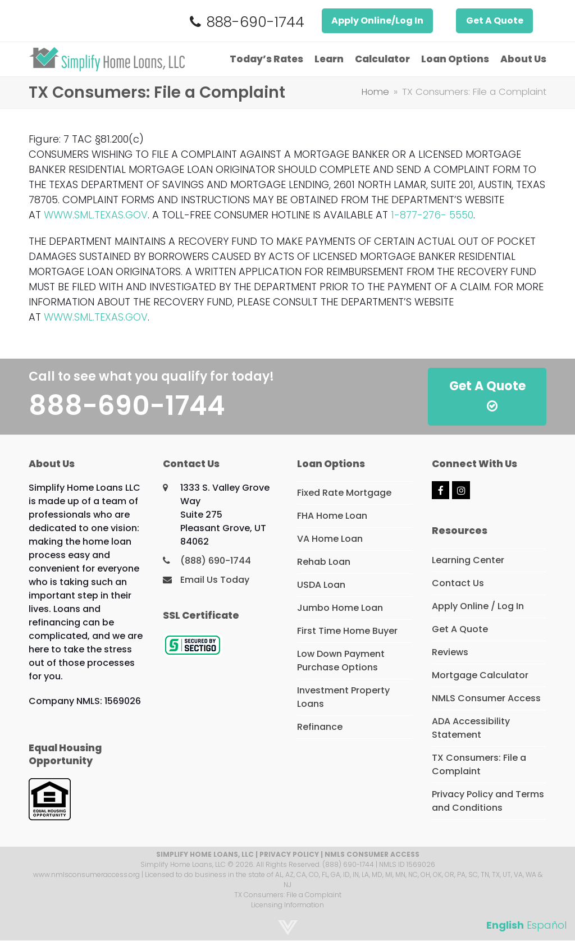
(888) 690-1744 (215, 560)
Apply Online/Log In (377, 20)
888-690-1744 (255, 22)
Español (547, 925)
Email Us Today (214, 579)
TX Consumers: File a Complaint (479, 764)
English (505, 925)
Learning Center (468, 560)
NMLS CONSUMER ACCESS (372, 854)
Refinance (320, 726)
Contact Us (458, 583)
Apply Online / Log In (478, 606)
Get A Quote (494, 20)
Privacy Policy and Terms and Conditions (488, 801)
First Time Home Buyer (347, 630)
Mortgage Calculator (480, 675)
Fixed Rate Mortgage (344, 492)
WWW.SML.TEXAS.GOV (96, 215)
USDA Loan (321, 584)
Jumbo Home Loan (340, 607)
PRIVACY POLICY (289, 854)
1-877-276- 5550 (432, 215)
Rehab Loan (323, 561)
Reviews (450, 652)
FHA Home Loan (332, 515)
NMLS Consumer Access (486, 698)
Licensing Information (287, 905)
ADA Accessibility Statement (471, 728)
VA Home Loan (330, 538)
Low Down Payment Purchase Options (341, 660)
